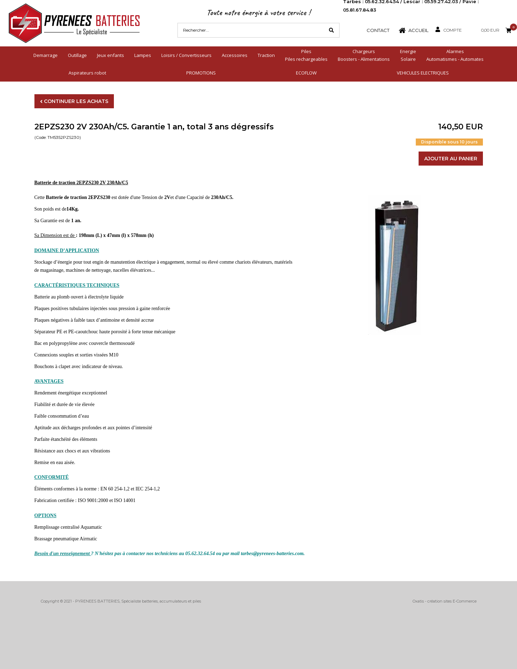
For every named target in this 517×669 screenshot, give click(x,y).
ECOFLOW (306, 73)
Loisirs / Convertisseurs (186, 55)
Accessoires (234, 55)
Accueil (418, 30)
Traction (266, 55)
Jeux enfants (110, 55)
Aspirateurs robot (87, 73)
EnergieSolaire (408, 55)
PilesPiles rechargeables (306, 55)
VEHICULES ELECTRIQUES (423, 73)
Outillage (77, 55)
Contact (378, 30)
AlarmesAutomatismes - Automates (455, 55)
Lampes (142, 55)
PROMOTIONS (201, 73)
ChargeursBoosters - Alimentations (364, 55)
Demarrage (45, 55)
